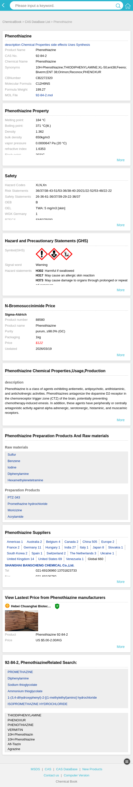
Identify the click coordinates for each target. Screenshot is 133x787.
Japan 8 (98, 547)
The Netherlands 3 (83, 553)
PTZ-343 (14, 497)
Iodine (12, 467)
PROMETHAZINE (20, 672)
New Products (92, 769)
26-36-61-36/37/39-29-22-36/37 (58, 196)
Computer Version (76, 775)
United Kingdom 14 (20, 559)
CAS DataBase (66, 769)
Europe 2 (107, 542)
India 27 (70, 547)
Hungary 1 (52, 547)
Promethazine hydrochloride (27, 504)
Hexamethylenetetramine (25, 480)
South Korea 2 (17, 553)
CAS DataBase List (37, 22)
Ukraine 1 (107, 553)
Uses (71, 45)
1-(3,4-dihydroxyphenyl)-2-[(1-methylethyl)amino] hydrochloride (52, 697)
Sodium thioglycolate (22, 685)
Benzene (14, 461)
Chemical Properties (35, 45)
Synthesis (83, 45)
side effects (59, 45)
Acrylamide (15, 516)
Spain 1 (36, 553)
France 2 (13, 547)
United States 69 (50, 559)
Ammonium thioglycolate (25, 691)
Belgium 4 (53, 542)
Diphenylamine (18, 474)
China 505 (90, 542)
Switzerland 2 (56, 553)
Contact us (51, 775)
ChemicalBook (11, 22)
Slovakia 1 (115, 547)
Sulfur (12, 454)
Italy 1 (84, 547)
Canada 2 (71, 542)
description (12, 45)
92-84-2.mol (44, 95)
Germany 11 (32, 547)
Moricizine (15, 510)
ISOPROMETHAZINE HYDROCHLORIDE (37, 704)
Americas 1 (15, 542)
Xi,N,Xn (41, 185)
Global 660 (95, 559)
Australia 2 (34, 542)
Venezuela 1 (75, 559)
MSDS (35, 769)
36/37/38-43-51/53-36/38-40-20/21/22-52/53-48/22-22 (74, 191)
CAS (48, 769)
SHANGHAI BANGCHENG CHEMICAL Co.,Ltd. (39, 565)
